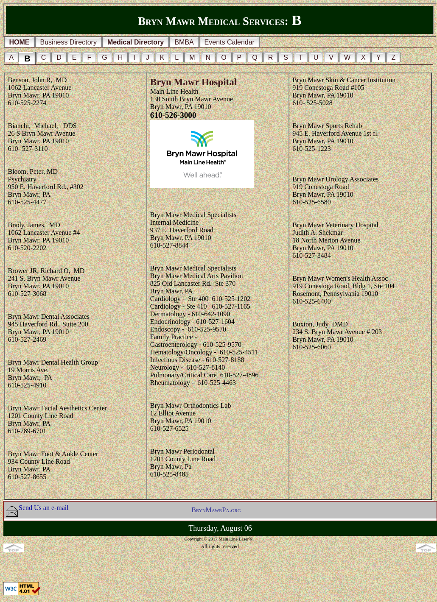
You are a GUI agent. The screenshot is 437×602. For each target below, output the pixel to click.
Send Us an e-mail (44, 507)
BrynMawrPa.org (216, 509)
